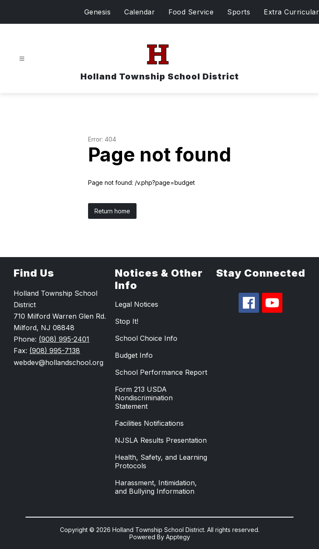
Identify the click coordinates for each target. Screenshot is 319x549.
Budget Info (134, 355)
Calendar (139, 12)
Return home (112, 211)
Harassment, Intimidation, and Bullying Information (156, 486)
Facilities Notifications (149, 423)
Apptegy (178, 537)
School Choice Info (146, 338)
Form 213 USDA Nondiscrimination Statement (144, 397)
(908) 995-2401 (64, 339)
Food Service (191, 12)
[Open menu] (22, 59)
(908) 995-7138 (54, 350)
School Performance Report (161, 372)
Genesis (97, 12)
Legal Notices (136, 304)
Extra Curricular (291, 12)
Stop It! (126, 321)
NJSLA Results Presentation (161, 440)
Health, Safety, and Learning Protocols (161, 461)
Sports (238, 12)
